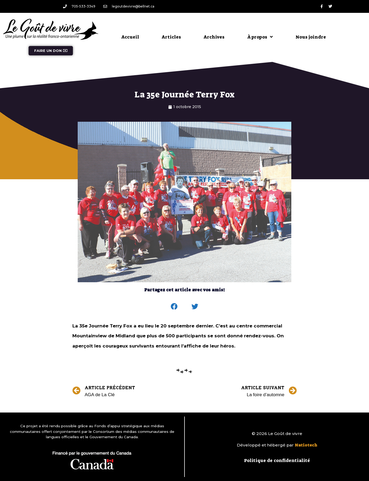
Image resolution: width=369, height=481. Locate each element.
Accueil (130, 37)
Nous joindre (311, 37)
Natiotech (306, 445)
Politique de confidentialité (277, 460)
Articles (171, 37)
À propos (260, 37)
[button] (174, 306)
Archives (214, 37)
